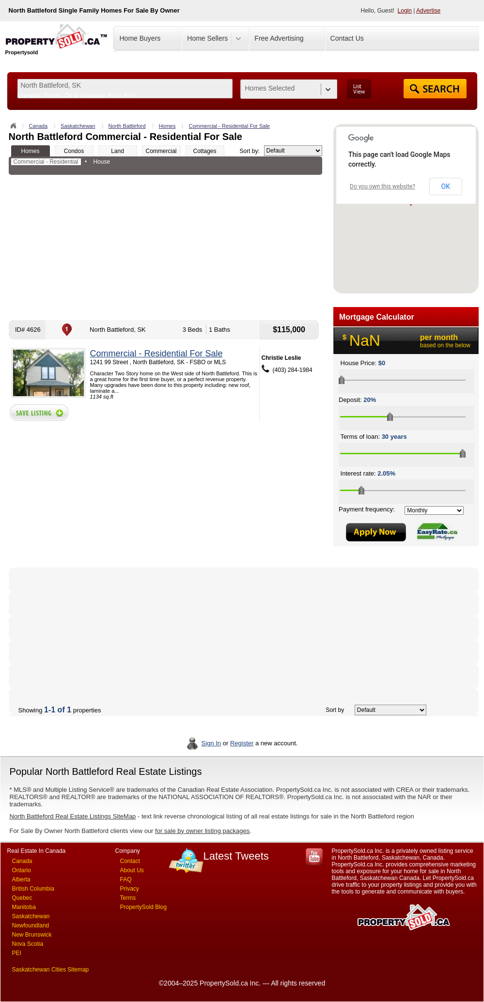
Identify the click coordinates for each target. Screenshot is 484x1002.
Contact (130, 861)
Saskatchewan (78, 126)
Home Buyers (140, 38)
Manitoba (24, 907)
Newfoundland (30, 925)
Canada (38, 126)
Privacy (129, 888)
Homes (167, 126)
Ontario (21, 870)
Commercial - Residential (46, 161)
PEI (16, 953)
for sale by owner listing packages (202, 830)
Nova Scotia (28, 943)
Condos (74, 151)
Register (241, 743)
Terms (128, 897)
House (101, 161)
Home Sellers (207, 38)
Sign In (211, 743)
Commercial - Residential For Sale (229, 126)
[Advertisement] (165, 247)
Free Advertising (278, 38)
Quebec (22, 897)
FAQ (126, 879)
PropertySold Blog (143, 907)
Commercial (160, 151)
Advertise (428, 10)
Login (405, 10)
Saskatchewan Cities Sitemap (50, 969)
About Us (132, 870)
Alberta (21, 879)
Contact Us (347, 38)
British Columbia (33, 888)
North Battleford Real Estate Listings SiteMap (73, 816)
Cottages (204, 151)
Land (117, 151)
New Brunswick (32, 934)
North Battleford (127, 126)
